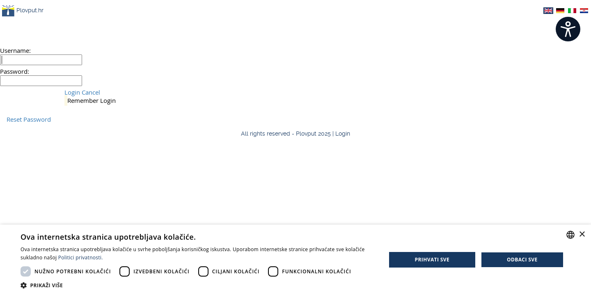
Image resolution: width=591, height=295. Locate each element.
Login (72, 92)
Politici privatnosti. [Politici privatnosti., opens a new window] (80, 257)
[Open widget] (568, 29)
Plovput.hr (23, 10)
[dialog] (295, 260)
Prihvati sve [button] (432, 259)
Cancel (91, 92)
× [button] (582, 234)
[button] (198, 285)
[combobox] (570, 235)
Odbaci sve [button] (522, 259)
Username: (15, 50)
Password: (14, 71)
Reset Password (29, 119)
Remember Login (91, 100)
